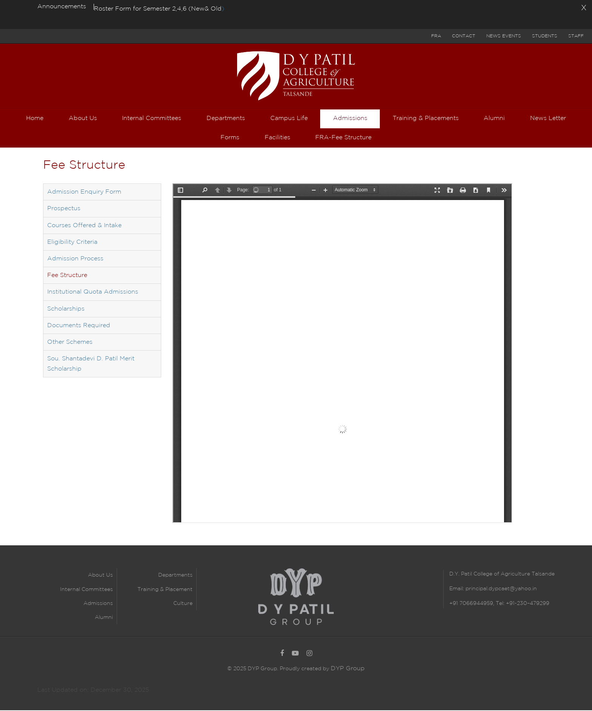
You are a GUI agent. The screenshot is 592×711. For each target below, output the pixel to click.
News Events (503, 36)
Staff (576, 36)
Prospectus (63, 209)
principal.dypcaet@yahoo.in (500, 590)
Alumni (104, 618)
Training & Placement (165, 590)
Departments (175, 576)
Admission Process (75, 260)
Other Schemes (69, 343)
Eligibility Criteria (72, 243)
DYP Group (348, 669)
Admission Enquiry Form (84, 193)
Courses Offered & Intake (84, 226)
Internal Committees (86, 590)
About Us (100, 576)
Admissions (98, 604)
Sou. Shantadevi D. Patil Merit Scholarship (90, 365)
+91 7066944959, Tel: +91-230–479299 (499, 604)
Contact (463, 36)
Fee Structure (67, 276)
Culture (183, 604)
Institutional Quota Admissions (92, 293)
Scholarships (66, 309)
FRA (436, 36)
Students (544, 36)
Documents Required (78, 326)
